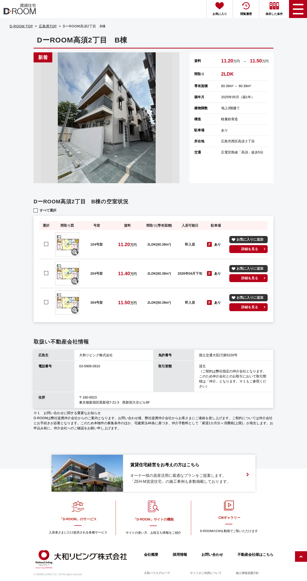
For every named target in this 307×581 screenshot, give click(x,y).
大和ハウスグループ (157, 573)
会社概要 (151, 554)
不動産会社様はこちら (255, 554)
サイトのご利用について (206, 573)
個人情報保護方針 (247, 573)
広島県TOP (48, 26)
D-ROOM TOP (21, 26)
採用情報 (180, 554)
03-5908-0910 (89, 366)
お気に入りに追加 (249, 239)
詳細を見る (249, 249)
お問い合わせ (212, 554)
